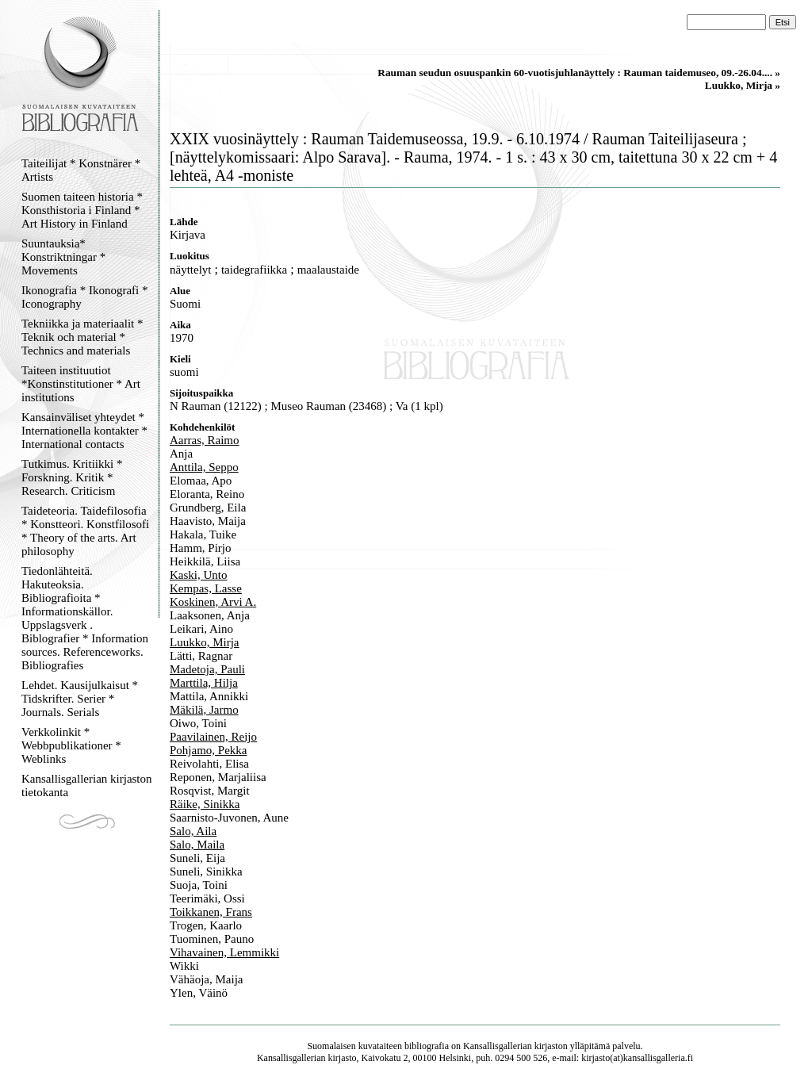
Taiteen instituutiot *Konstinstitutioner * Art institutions (80, 384)
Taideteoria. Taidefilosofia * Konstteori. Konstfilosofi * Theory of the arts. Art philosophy (85, 530)
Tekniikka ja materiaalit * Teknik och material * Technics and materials (82, 337)
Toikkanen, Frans (211, 912)
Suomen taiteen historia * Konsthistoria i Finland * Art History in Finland (82, 210)
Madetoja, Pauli (207, 669)
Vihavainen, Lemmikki (224, 952)
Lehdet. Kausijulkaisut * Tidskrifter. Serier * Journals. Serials (79, 698)
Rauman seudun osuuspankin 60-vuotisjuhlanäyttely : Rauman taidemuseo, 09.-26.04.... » (578, 73)
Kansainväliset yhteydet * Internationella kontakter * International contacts (84, 430)
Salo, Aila (193, 831)
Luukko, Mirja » (742, 85)
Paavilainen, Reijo (213, 736)
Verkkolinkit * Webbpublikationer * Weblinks (71, 745)
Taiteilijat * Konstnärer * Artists (80, 170)
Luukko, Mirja (204, 642)
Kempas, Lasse (206, 588)
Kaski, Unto (199, 575)
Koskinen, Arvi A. (213, 602)
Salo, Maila (197, 844)
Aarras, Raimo (204, 440)
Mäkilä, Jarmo (204, 709)
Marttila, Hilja (204, 682)
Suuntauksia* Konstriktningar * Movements (63, 257)
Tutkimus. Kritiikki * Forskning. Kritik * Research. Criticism (71, 477)
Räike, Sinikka (204, 804)
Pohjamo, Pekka (208, 750)
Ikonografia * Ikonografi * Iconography (84, 297)
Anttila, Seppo (204, 467)
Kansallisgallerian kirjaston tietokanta (86, 785)
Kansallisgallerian (497, 1046)
